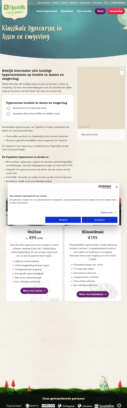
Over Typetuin (44, 3)
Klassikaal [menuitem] (67, 11)
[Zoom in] (122, 70)
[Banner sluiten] (116, 187)
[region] (101, 98)
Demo (100, 11)
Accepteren (100, 220)
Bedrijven (74, 3)
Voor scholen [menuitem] (84, 11)
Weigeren (63, 220)
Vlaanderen (97, 3)
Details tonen (107, 212)
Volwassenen (85, 3)
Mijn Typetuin (117, 2)
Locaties (55, 3)
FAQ (106, 3)
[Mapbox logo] (83, 126)
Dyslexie (64, 3)
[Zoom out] (122, 73)
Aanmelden (116, 11)
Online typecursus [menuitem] (47, 11)
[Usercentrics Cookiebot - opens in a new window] (100, 187)
